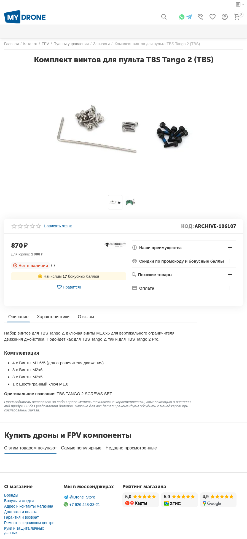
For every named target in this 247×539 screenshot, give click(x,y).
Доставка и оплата (20, 510)
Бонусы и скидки (19, 499)
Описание (18, 316)
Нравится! (69, 287)
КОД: (187, 226)
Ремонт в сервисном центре (29, 521)
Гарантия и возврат (21, 515)
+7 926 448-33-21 (81, 502)
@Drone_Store (79, 495)
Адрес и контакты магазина (28, 504)
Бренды (11, 493)
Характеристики (53, 316)
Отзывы (86, 316)
